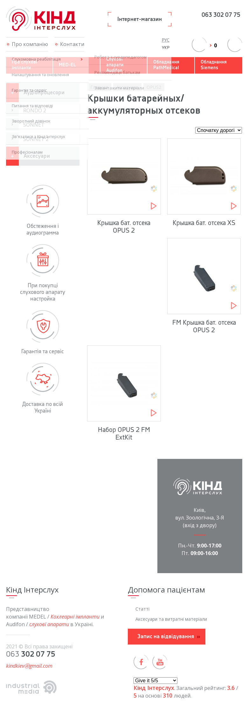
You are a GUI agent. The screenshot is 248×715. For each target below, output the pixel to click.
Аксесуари (37, 156)
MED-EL (67, 65)
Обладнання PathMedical (166, 65)
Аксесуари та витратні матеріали (171, 619)
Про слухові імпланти (24, 65)
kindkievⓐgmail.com (29, 665)
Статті (142, 609)
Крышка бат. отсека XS (204, 223)
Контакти (72, 44)
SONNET (34, 124)
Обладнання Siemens (214, 65)
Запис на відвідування (165, 636)
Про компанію (30, 44)
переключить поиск (234, 44)
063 (221, 15)
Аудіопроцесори (44, 92)
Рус (165, 40)
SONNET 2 (36, 139)
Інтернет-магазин (139, 19)
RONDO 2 (34, 110)
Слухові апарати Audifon (114, 65)
